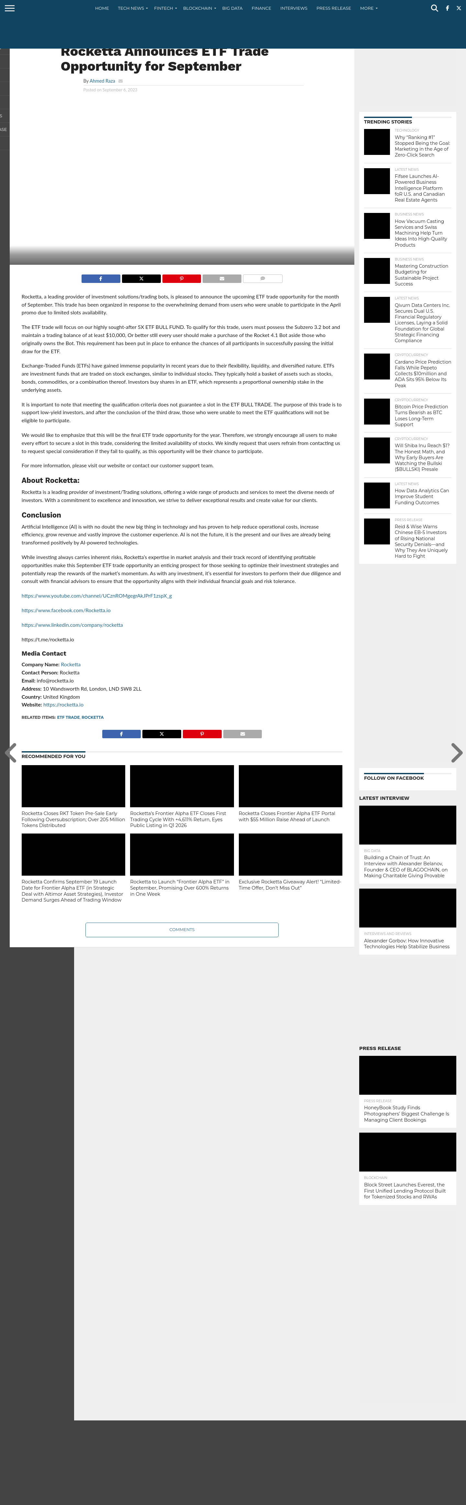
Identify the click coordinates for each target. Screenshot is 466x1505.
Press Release (333, 8)
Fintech (163, 8)
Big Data (232, 8)
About (384, 1499)
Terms (449, 1499)
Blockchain (197, 8)
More (366, 8)
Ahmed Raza (102, 81)
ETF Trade (68, 717)
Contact (406, 1499)
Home (102, 8)
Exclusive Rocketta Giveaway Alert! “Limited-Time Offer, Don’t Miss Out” (290, 885)
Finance (262, 8)
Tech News (131, 8)
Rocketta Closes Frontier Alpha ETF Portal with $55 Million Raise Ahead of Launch (287, 816)
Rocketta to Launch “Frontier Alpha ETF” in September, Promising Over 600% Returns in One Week (179, 888)
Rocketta (93, 717)
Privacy (429, 1499)
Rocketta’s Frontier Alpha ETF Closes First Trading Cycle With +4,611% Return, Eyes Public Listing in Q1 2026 (178, 819)
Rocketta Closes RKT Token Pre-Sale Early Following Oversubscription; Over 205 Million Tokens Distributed (73, 819)
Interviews (293, 8)
